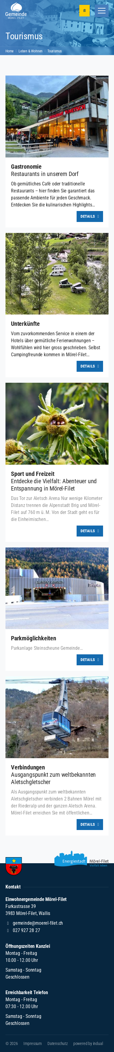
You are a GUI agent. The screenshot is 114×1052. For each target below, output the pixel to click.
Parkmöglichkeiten (33, 638)
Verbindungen (28, 767)
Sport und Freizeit (32, 473)
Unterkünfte (25, 323)
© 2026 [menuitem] (11, 1043)
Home (9, 51)
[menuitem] (32, 1043)
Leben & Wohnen (31, 51)
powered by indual (88, 1043)
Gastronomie (26, 166)
